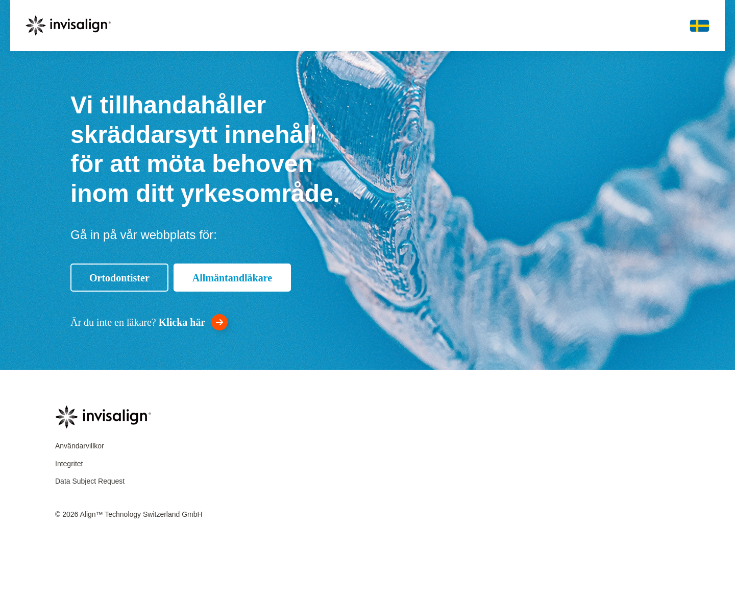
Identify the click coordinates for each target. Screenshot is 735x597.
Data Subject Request (90, 481)
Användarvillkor (79, 446)
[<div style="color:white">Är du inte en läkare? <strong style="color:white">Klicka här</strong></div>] (149, 322)
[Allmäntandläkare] (232, 278)
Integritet (69, 464)
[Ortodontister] (119, 278)
